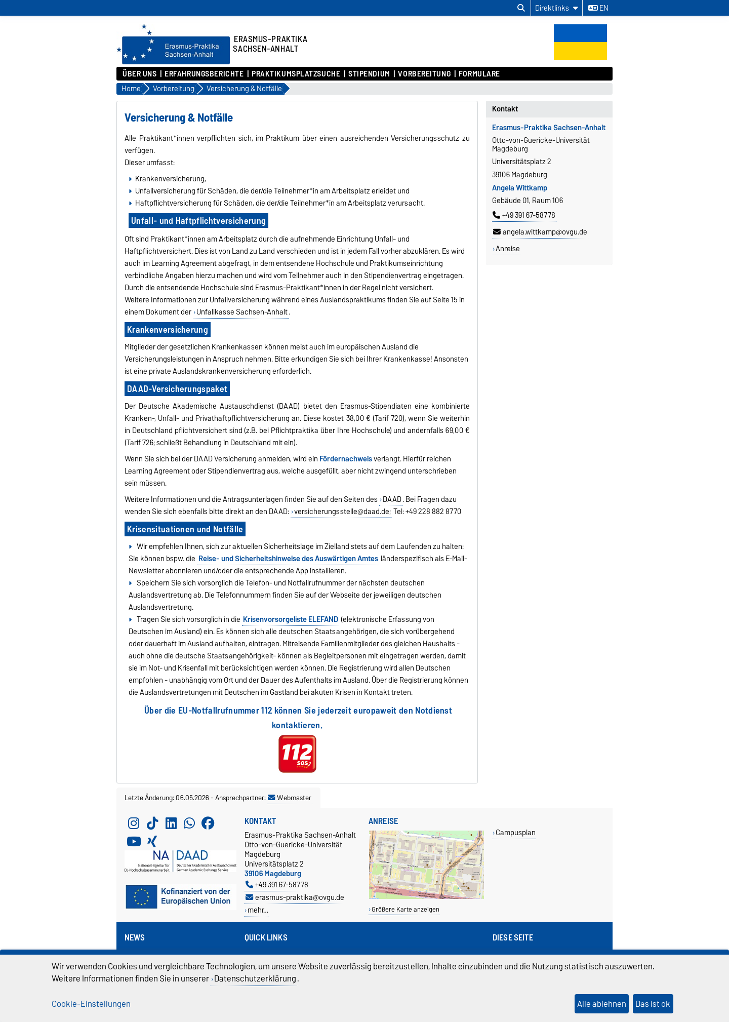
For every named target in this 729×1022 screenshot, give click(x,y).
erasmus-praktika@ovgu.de (295, 897)
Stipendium (369, 74)
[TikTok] (152, 823)
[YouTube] (134, 841)
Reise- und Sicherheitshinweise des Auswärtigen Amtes (288, 559)
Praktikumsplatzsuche (296, 74)
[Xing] (152, 841)
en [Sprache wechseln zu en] (598, 8)
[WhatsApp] (189, 823)
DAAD (392, 499)
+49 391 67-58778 (524, 215)
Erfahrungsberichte (204, 74)
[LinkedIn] (171, 823)
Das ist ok (652, 1004)
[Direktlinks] (556, 8)
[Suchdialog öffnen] (521, 8)
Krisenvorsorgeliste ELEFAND (290, 619)
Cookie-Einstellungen (91, 1004)
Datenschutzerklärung (255, 978)
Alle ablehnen (601, 1004)
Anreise (508, 249)
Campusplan (516, 832)
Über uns (139, 74)
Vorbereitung (424, 74)
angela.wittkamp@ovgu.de (540, 232)
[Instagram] (134, 823)
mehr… (258, 909)
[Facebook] (208, 823)
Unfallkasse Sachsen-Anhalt (242, 312)
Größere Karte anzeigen (405, 909)
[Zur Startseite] (173, 62)
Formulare (479, 74)
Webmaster (289, 798)
